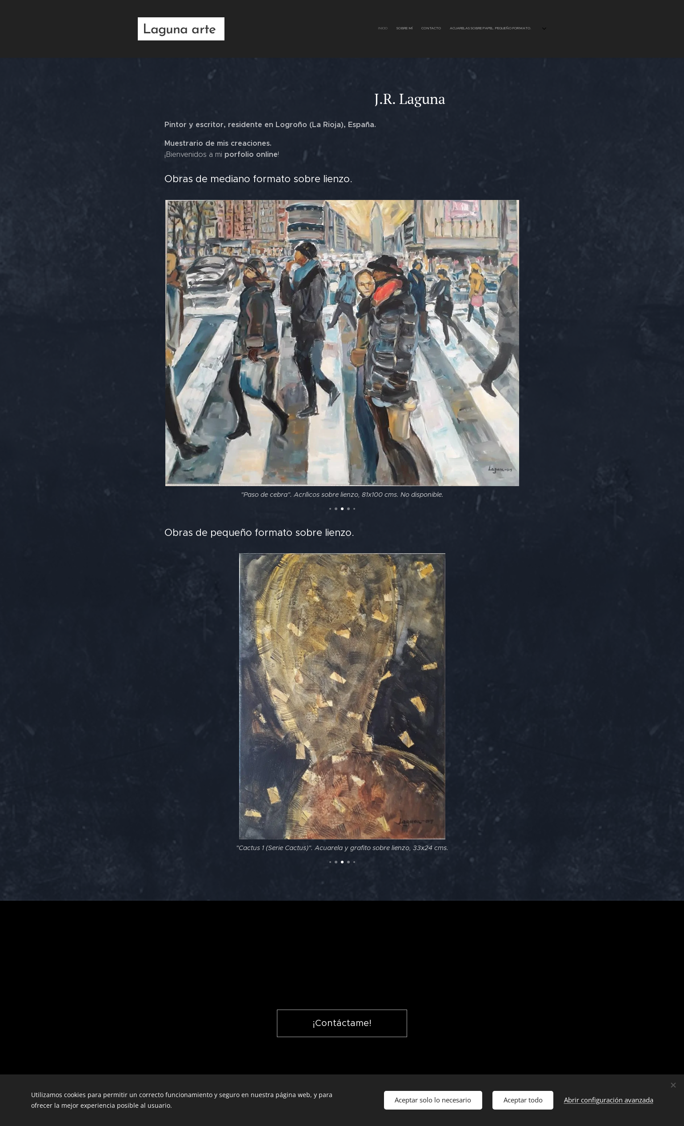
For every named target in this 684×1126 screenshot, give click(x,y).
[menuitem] (512, 29)
